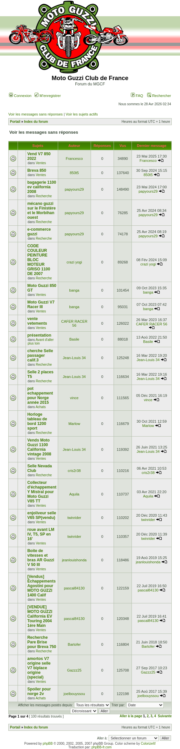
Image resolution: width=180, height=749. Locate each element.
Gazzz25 (74, 670)
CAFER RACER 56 (74, 323)
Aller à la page (131, 716)
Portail (15, 121)
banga (74, 290)
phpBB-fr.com (102, 747)
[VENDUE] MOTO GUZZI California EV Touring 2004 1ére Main (39, 616)
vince (74, 398)
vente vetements (37, 321)
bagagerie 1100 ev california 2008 (41, 187)
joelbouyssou (74, 694)
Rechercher (159, 96)
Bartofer (74, 644)
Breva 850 (36, 170)
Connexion (20, 96)
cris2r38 (74, 471)
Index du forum (36, 121)
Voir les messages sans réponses (35, 114)
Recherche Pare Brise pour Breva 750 (41, 642)
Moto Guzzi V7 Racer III (40, 304)
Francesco (74, 159)
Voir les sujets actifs (82, 114)
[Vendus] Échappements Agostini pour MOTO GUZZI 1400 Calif (41, 585)
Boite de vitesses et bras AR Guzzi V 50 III (40, 557)
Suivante (165, 716)
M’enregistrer (48, 96)
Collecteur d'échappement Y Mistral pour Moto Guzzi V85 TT (41, 491)
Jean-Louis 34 (74, 358)
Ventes (41, 163)
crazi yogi (74, 262)
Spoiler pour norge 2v (39, 691)
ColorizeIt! (148, 743)
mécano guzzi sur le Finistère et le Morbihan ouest (41, 210)
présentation (39, 335)
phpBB (48, 743)
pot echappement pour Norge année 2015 (40, 395)
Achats (41, 407)
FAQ (137, 96)
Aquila (74, 494)
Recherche (44, 196)
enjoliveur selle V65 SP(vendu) (41, 515)
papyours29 (74, 189)
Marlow (74, 424)
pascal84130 (74, 588)
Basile (74, 339)
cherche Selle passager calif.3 (40, 355)
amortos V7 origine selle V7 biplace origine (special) (38, 667)
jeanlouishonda (74, 560)
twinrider (74, 518)
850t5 (74, 173)
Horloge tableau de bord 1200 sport (37, 421)
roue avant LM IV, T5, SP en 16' (40, 534)
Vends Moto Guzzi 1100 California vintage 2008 (39, 447)
